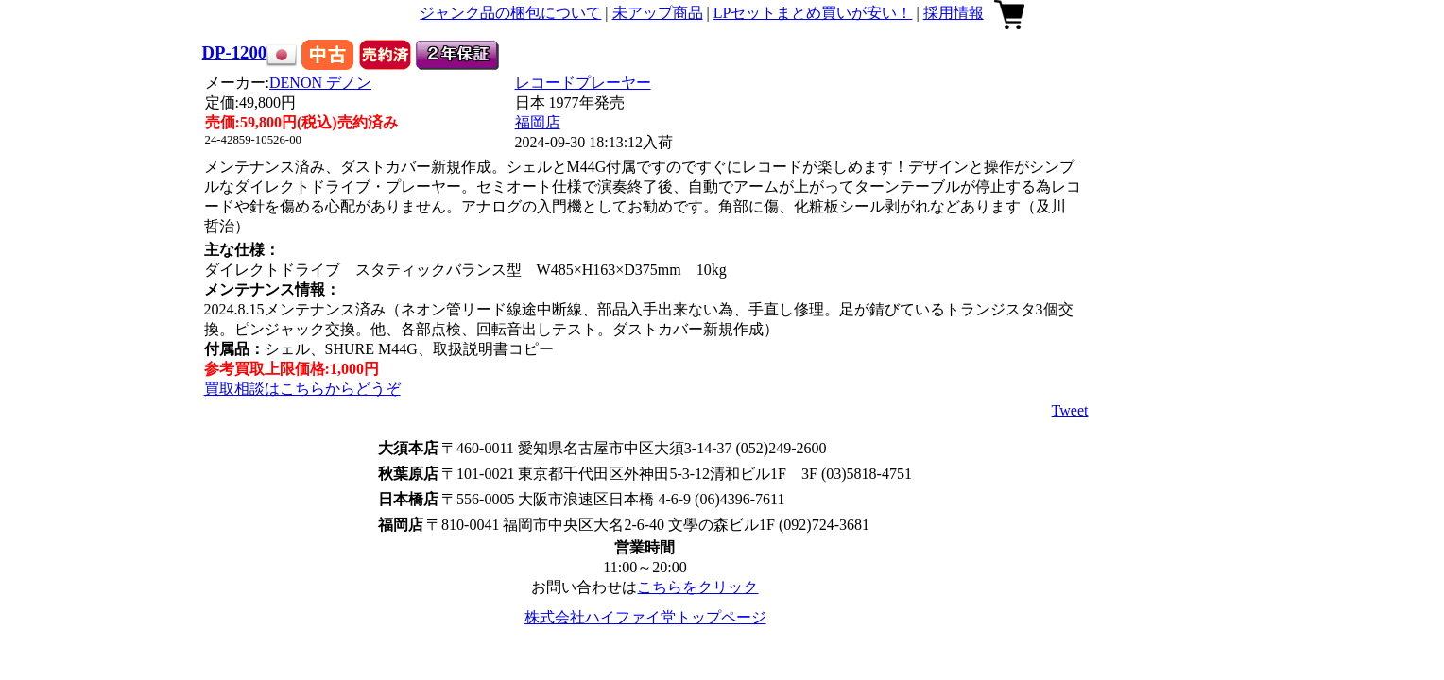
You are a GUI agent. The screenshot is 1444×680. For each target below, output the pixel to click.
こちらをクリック (697, 587)
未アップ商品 (657, 13)
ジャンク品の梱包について (510, 13)
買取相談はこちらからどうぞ (302, 389)
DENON (320, 83)
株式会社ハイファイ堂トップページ (645, 617)
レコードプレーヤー (583, 83)
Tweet (1070, 410)
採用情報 (953, 13)
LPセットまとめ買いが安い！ (813, 13)
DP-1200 (234, 52)
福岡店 (537, 122)
